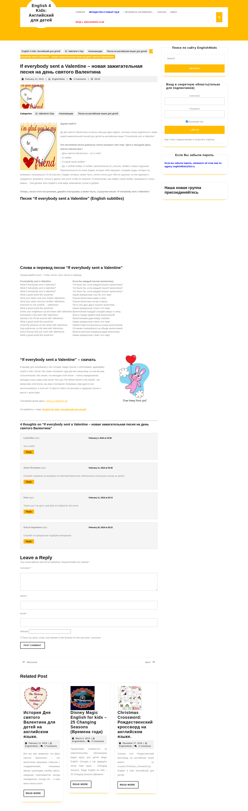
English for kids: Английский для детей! (64, 409)
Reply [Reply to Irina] (29, 511)
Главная (80, 12)
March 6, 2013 (83, 738)
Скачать (161, 12)
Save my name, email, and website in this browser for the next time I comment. (62, 637)
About (173, 12)
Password (194, 108)
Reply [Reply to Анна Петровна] (29, 482)
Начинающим (95, 51)
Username (194, 96)
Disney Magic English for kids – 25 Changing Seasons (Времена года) (89, 722)
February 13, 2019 (34, 79)
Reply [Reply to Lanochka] (29, 452)
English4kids (58, 79)
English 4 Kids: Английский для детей (41, 51)
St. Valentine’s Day (74, 51)
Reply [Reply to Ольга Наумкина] (29, 541)
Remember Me (194, 121)
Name (24, 596)
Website (24, 631)
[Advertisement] (78, 346)
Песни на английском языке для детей (127, 51)
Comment (25, 568)
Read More (35, 794)
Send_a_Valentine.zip (57, 401)
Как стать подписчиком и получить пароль (190, 139)
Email (23, 613)
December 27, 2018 (132, 743)
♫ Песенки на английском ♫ (138, 12)
